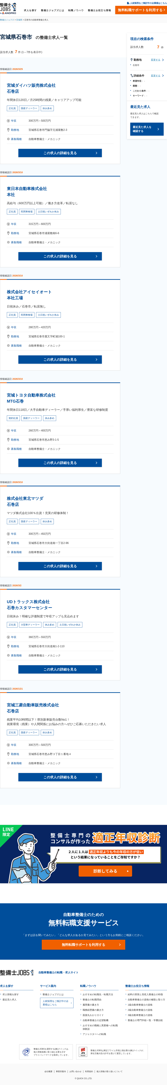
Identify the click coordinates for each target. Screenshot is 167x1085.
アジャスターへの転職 (94, 1034)
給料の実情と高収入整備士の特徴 (145, 994)
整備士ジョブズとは (52, 10)
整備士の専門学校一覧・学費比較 (145, 1020)
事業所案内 (61, 1071)
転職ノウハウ (76, 10)
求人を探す (30, 10)
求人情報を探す (11, 994)
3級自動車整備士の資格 (140, 1015)
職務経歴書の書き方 (93, 1010)
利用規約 (89, 1071)
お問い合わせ (75, 1071)
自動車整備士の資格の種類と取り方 (146, 999)
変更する (155, 59)
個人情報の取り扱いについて (110, 1071)
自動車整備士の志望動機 (95, 1020)
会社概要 (48, 1071)
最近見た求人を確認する (142, 129)
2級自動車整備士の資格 (140, 1010)
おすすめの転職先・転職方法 (98, 994)
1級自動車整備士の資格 (140, 1004)
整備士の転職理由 (92, 999)
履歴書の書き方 (91, 1004)
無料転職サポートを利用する (83, 945)
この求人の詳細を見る (60, 153)
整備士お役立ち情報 (99, 10)
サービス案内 (48, 986)
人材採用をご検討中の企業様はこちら (148, 3)
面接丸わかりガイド (93, 1015)
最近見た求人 (10, 999)
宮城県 (19, 20)
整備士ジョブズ (7, 20)
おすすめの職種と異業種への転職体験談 (100, 1027)
